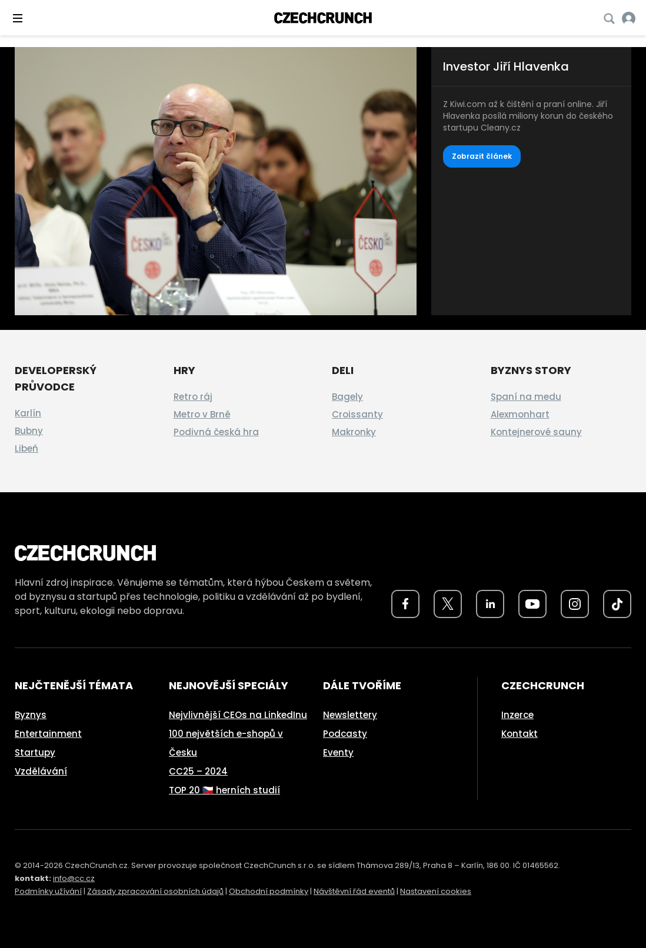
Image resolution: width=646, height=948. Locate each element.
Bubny (29, 431)
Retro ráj (193, 396)
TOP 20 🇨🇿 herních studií (224, 790)
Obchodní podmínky (268, 891)
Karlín (28, 413)
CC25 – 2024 (198, 771)
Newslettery (350, 715)
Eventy (338, 752)
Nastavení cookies (435, 891)
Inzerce (517, 715)
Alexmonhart (520, 414)
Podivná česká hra (216, 432)
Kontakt (519, 733)
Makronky (354, 432)
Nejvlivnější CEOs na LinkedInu (238, 715)
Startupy (35, 752)
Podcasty (345, 733)
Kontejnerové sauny (536, 432)
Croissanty (357, 414)
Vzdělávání (41, 771)
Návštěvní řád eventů (354, 891)
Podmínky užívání (48, 891)
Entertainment (48, 733)
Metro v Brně (202, 414)
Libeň (26, 448)
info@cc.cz (74, 878)
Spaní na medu (526, 396)
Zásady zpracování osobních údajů (155, 891)
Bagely (347, 396)
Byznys (30, 715)
